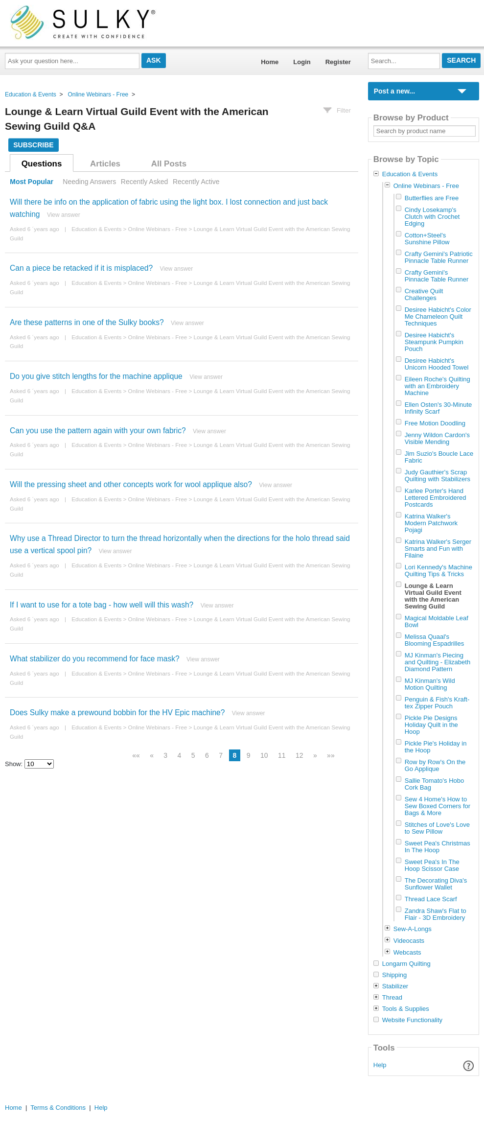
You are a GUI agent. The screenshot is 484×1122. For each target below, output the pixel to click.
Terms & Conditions (58, 1107)
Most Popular (31, 182)
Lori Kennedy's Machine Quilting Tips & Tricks (438, 570)
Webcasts (407, 952)
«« (136, 755)
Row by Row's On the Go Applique (435, 765)
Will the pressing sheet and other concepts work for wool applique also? (131, 484)
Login (301, 62)
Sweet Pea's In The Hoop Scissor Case (432, 865)
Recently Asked (144, 182)
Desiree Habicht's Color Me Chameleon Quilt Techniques (438, 316)
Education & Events (30, 94)
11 (282, 755)
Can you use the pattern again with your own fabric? (98, 430)
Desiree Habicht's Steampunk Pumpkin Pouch (434, 341)
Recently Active (196, 182)
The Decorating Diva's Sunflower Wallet (436, 884)
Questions (42, 163)
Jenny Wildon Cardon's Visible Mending (437, 438)
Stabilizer (395, 986)
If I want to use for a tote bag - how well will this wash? (101, 605)
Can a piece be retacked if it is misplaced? (81, 268)
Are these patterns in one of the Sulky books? (87, 322)
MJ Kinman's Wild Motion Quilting (430, 684)
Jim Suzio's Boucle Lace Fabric (439, 457)
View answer (63, 214)
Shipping (394, 975)
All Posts (168, 163)
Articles (105, 163)
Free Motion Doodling (435, 423)
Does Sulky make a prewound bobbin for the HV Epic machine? (117, 712)
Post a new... (394, 91)
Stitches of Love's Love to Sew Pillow (437, 828)
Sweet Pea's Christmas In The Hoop (437, 847)
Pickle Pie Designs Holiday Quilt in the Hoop (431, 724)
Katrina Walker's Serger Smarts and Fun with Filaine (438, 548)
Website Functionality (412, 1020)
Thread (392, 997)
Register (338, 62)
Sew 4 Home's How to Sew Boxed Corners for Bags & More (437, 806)
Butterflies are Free (432, 198)
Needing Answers (89, 182)
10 (264, 755)
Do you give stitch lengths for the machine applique (96, 376)
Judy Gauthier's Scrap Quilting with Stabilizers (437, 475)
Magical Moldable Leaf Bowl (436, 621)
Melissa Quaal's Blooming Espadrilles (434, 640)
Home (269, 62)
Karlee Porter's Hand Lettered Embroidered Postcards (435, 497)
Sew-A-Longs (412, 929)
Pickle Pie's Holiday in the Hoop (436, 747)
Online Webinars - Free (98, 94)
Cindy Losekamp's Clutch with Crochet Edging (432, 216)
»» (331, 755)
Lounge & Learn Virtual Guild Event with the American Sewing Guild (433, 596)
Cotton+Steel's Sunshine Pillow (427, 239)
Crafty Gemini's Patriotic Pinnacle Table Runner (439, 257)
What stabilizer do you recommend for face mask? (95, 658)
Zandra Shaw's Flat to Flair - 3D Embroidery (435, 914)
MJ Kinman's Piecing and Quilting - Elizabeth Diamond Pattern (437, 662)
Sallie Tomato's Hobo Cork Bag (434, 784)
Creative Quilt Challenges (424, 294)
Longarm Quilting (406, 963)
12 (299, 755)
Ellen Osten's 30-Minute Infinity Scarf (438, 408)
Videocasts (408, 940)
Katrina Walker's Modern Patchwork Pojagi (431, 523)
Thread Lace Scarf (431, 899)
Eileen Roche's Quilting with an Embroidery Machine (437, 386)
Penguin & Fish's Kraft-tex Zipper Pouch (437, 703)
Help (380, 1065)
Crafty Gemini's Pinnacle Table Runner (437, 276)
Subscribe (33, 145)
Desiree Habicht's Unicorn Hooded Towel (437, 364)
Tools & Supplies (405, 1008)
